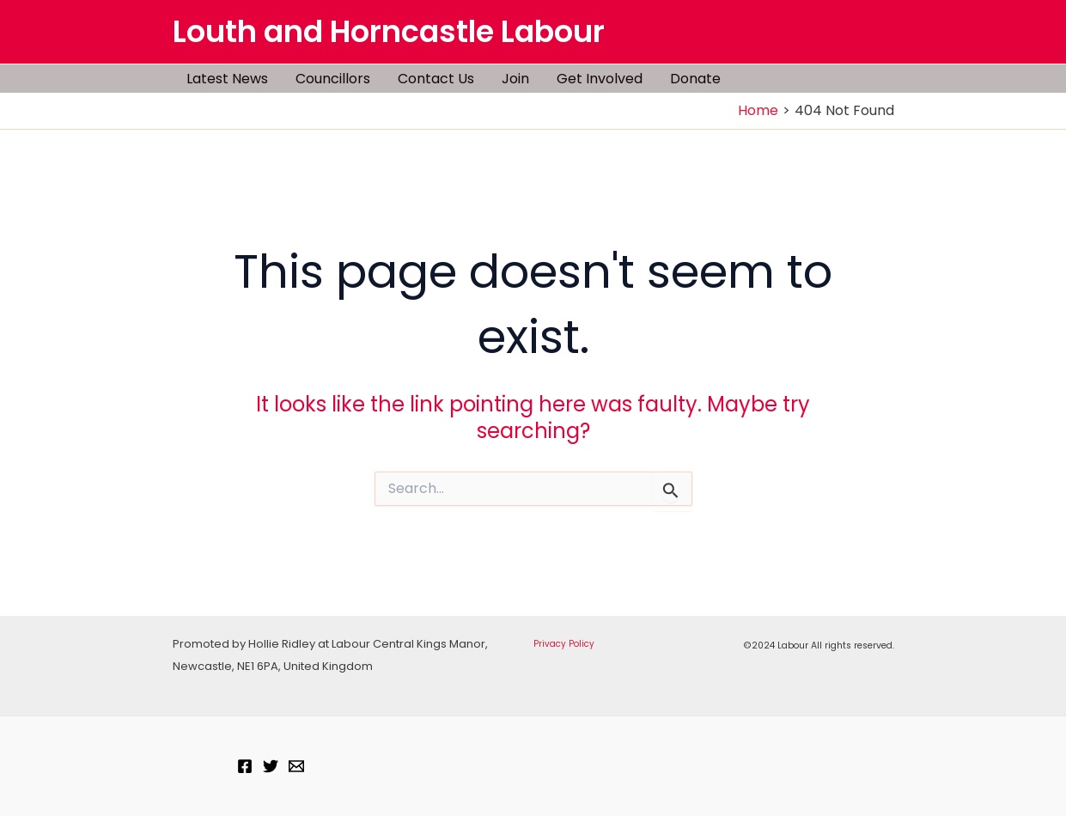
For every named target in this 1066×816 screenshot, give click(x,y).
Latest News (227, 78)
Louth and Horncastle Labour (389, 31)
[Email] (296, 766)
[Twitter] (270, 766)
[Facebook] (245, 766)
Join (515, 78)
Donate (695, 78)
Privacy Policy (563, 643)
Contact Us (436, 78)
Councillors (332, 78)
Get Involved (600, 78)
